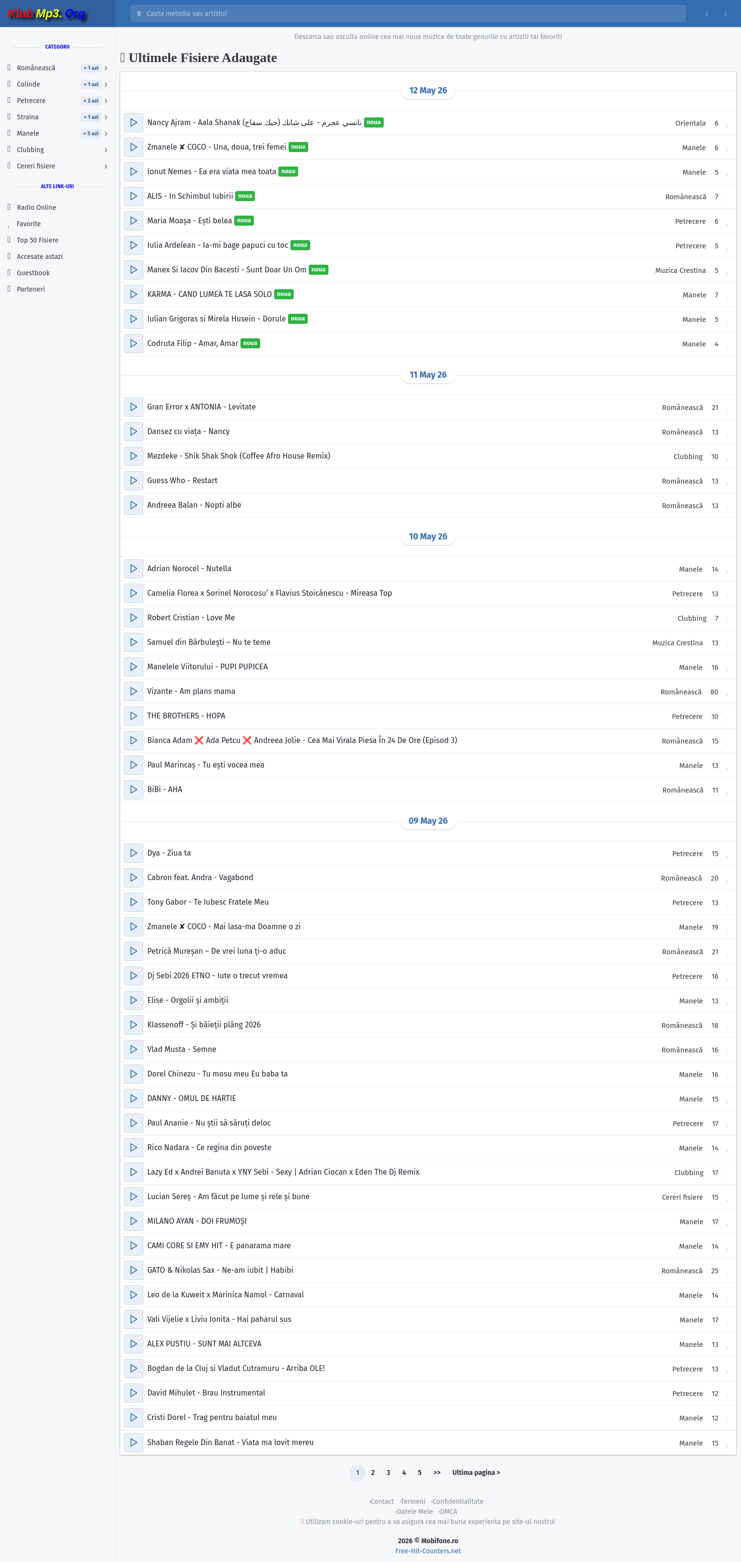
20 (714, 878)
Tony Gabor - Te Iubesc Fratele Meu (208, 902)
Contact (382, 1502)
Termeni (413, 1502)
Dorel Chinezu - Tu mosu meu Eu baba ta (217, 1073)
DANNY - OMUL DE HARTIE (191, 1098)
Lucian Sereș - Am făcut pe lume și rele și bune (228, 1196)
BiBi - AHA (164, 789)
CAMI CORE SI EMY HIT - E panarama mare (219, 1245)
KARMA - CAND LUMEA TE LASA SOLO (210, 294)
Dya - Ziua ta (169, 853)
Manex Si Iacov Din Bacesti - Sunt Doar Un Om (228, 269)
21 (715, 407)
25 (714, 1271)
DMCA (448, 1512)
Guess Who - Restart (182, 480)
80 (714, 692)
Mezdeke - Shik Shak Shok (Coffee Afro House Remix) (238, 456)
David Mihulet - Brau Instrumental (206, 1392)
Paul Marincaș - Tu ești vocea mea (205, 764)
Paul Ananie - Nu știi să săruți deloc (209, 1122)
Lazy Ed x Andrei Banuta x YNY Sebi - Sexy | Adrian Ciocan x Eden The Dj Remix (283, 1172)
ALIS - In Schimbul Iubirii (191, 196)
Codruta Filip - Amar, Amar (193, 343)
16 (715, 667)
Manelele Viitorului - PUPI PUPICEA (207, 666)
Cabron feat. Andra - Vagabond (200, 877)
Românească (686, 196)
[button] (133, 122)
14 (715, 569)
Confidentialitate (458, 1502)
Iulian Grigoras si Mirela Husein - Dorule (217, 318)
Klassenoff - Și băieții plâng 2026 (204, 1024)
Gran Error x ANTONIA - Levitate (201, 406)
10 (714, 456)
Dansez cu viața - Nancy (188, 431)
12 (715, 1393)
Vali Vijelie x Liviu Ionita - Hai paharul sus (219, 1319)
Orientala (691, 123)
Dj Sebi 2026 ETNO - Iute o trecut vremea (217, 975)
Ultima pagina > (476, 1473)
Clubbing (688, 456)
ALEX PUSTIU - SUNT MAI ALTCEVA (204, 1343)
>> (437, 1473)
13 (715, 432)
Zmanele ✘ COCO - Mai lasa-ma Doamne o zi (224, 926)
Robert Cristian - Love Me (191, 617)
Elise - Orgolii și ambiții (187, 1000)
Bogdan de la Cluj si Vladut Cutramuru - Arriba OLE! (236, 1368)
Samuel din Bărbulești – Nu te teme (209, 642)
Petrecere (690, 221)
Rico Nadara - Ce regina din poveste (209, 1147)
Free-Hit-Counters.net (428, 1551)
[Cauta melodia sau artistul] (413, 13)
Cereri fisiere (682, 1197)
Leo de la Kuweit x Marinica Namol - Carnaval (225, 1294)
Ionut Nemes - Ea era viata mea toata (212, 171)
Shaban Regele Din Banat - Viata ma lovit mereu (230, 1442)
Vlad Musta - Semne (181, 1049)
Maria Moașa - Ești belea (190, 220)
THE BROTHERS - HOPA (186, 715)
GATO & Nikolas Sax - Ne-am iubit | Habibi (220, 1270)
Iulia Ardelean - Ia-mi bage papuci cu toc (218, 245)
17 (715, 1123)
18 (714, 1025)
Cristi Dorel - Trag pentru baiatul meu (212, 1417)
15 (715, 741)
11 (715, 790)
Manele (694, 147)
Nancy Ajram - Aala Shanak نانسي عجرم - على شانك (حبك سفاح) (255, 122)
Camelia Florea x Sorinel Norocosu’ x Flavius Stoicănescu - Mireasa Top (269, 593)
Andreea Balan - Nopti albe (194, 505)
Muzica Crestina (680, 270)
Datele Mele (415, 1512)
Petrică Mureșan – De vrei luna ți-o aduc (216, 951)
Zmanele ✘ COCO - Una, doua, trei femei (218, 147)
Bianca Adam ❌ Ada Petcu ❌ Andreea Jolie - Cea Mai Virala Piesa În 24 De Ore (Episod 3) (302, 740)
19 (715, 927)
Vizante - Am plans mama (191, 691)
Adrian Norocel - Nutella (189, 568)
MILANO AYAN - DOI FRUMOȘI (197, 1221)
